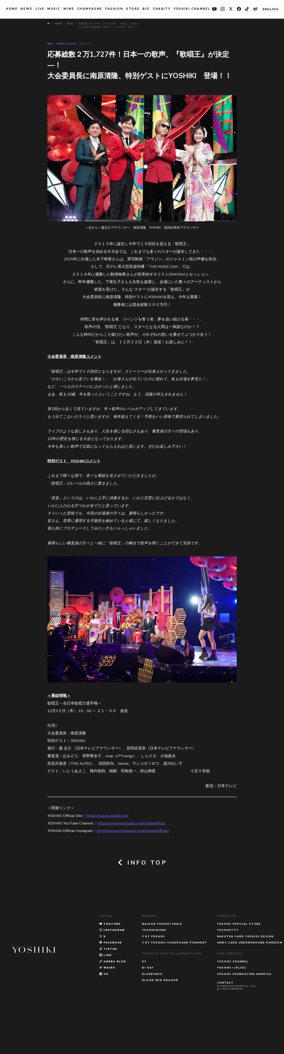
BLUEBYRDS (152, 1020)
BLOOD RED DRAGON (160, 1026)
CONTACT (225, 1029)
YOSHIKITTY (227, 976)
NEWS (26, 9)
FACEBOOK (110, 989)
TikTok (108, 995)
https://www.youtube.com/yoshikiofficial (131, 823)
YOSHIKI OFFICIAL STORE (239, 970)
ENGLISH (270, 9)
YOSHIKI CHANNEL (191, 9)
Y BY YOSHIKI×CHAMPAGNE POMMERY (174, 989)
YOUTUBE (110, 970)
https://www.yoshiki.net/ (107, 815)
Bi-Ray (148, 1014)
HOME (12, 9)
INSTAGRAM (112, 976)
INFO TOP (142, 863)
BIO (146, 9)
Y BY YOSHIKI (153, 982)
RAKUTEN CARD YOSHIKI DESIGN (245, 982)
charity (161, 9)
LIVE (40, 9)
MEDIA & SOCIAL (67, 43)
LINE (105, 1001)
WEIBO (107, 1014)
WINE (68, 9)
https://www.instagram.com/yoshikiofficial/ (133, 830)
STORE (132, 9)
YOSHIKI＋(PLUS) (231, 1014)
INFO (50, 43)
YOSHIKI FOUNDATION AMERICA (244, 1020)
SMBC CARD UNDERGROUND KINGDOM (249, 989)
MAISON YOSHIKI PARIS (162, 970)
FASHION (114, 9)
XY (144, 1008)
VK (103, 1020)
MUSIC (53, 9)
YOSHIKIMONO (154, 976)
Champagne (89, 9)
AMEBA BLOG (112, 1008)
